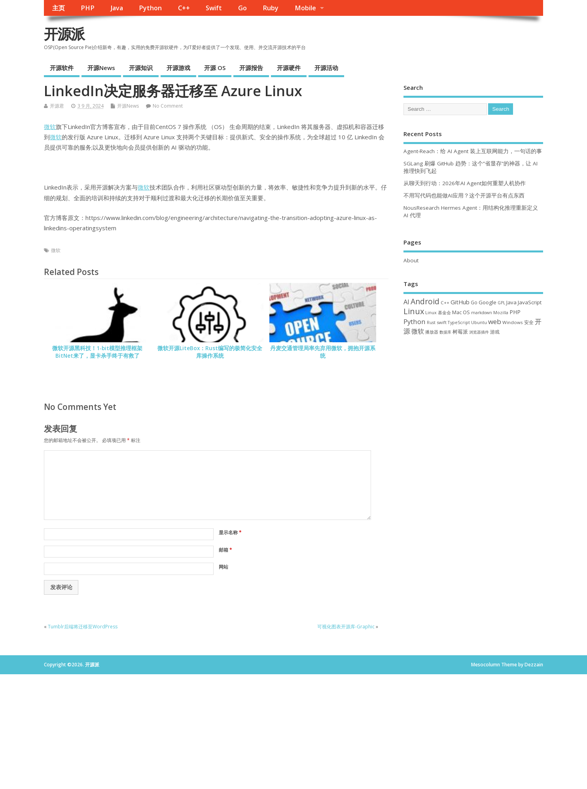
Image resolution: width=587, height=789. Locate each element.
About (410, 260)
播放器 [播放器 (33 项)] (431, 332)
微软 (50, 127)
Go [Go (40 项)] (474, 302)
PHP (88, 8)
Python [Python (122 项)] (414, 321)
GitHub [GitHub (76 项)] (460, 302)
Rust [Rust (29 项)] (431, 322)
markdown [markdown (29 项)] (481, 312)
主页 (58, 8)
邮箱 (225, 549)
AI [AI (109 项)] (406, 301)
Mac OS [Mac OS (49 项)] (461, 312)
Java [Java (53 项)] (511, 302)
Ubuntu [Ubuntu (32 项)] (479, 322)
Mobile (305, 8)
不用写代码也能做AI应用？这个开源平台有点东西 (464, 195)
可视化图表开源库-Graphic (346, 626)
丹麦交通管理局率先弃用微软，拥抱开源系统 (322, 352)
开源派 (64, 34)
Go (242, 8)
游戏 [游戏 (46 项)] (495, 331)
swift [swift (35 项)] (442, 322)
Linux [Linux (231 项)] (413, 311)
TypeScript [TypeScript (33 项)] (459, 322)
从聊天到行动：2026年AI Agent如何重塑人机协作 (464, 183)
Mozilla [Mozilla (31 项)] (500, 312)
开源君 (57, 105)
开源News (101, 68)
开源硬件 (289, 68)
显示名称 (230, 532)
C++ (184, 8)
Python (150, 8)
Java (117, 8)
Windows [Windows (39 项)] (512, 322)
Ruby (270, 8)
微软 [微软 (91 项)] (417, 331)
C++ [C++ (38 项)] (445, 302)
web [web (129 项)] (494, 321)
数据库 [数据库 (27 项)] (445, 332)
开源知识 (141, 68)
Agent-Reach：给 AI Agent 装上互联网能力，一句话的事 (472, 151)
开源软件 (62, 68)
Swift (214, 8)
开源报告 (251, 68)
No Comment (168, 105)
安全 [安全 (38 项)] (529, 322)
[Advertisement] (473, 406)
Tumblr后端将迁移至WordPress (82, 626)
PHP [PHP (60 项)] (515, 312)
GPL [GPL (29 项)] (501, 302)
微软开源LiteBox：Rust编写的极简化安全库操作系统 (209, 352)
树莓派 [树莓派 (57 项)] (460, 331)
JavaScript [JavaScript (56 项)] (530, 302)
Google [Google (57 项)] (487, 302)
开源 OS (214, 68)
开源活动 (326, 68)
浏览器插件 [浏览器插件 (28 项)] (479, 332)
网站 (223, 566)
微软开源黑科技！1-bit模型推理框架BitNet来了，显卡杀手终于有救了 (97, 352)
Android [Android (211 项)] (425, 301)
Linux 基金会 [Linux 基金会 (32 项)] (438, 312)
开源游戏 (178, 68)
